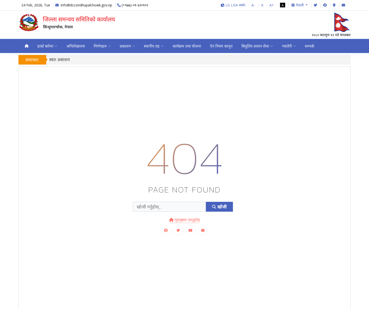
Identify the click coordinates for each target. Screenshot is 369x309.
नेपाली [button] (298, 5)
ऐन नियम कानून (222, 46)
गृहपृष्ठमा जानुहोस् (184, 220)
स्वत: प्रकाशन (59, 59)
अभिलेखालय (76, 46)
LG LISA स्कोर (233, 5)
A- (253, 5)
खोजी (219, 206)
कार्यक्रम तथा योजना (187, 46)
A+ (271, 5)
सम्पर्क (311, 46)
